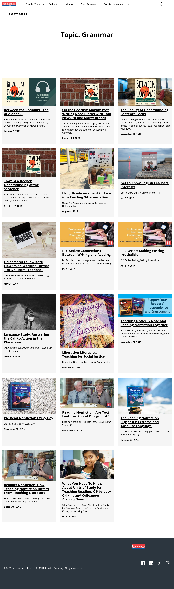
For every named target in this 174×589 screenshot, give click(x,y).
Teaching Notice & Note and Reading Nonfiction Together (144, 323)
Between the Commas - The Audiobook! (26, 112)
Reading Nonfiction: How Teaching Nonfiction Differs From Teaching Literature (26, 489)
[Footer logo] (138, 546)
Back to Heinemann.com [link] (116, 4)
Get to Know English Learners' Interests (145, 185)
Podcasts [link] (53, 4)
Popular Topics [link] (33, 4)
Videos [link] (69, 4)
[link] (8, 4)
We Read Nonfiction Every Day (28, 418)
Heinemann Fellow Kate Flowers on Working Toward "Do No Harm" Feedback (26, 265)
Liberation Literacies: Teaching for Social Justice (83, 354)
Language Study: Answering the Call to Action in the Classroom (26, 338)
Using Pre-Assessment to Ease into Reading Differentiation (86, 195)
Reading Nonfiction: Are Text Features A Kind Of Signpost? (85, 414)
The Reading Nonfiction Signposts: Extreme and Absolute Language (140, 422)
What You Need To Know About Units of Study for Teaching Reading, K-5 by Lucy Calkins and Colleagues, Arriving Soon (86, 491)
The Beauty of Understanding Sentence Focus (144, 112)
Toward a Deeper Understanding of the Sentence (21, 185)
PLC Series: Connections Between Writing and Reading (86, 252)
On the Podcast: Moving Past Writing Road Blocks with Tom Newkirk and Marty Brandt (86, 114)
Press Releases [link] (88, 4)
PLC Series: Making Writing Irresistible (142, 252)
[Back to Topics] (16, 14)
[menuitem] (8, 4)
